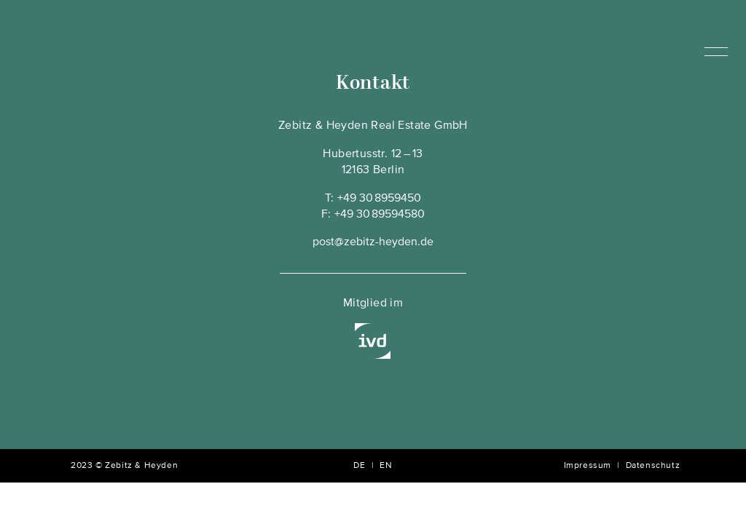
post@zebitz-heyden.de (373, 242)
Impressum (587, 465)
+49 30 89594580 (379, 215)
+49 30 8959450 (379, 199)
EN (386, 465)
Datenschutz (653, 465)
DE (359, 465)
